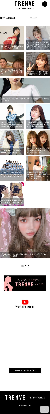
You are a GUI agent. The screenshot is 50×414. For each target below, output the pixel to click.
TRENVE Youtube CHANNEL (25, 370)
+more (25, 265)
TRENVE (25, 5)
